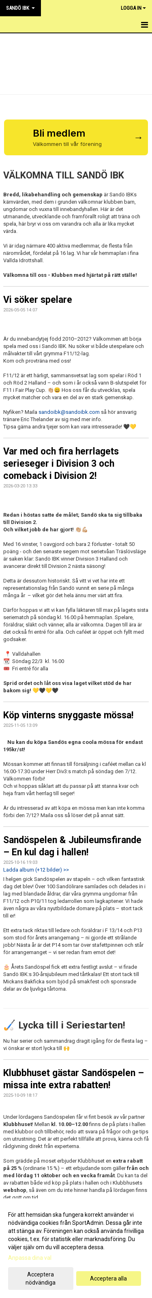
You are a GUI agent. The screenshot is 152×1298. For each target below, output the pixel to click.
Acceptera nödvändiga (41, 1278)
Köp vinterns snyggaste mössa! (68, 715)
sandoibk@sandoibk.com (69, 412)
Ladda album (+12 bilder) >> (36, 870)
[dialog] (76, 1248)
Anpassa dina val (29, 1258)
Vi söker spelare (37, 299)
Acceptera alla (108, 1278)
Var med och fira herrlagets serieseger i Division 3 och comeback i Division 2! (61, 463)
